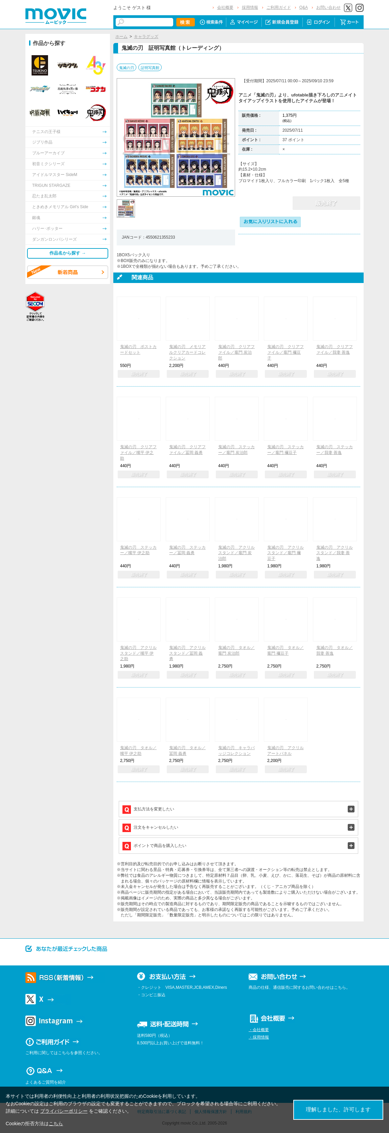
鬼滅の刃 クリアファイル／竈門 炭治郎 (236, 352)
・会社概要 (259, 1029)
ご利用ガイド (279, 7)
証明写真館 (150, 68)
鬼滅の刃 (126, 68)
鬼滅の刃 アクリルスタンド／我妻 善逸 (334, 553)
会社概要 (225, 7)
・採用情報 (259, 1037)
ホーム (121, 36)
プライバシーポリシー (64, 1111)
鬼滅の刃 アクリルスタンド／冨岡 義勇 (187, 653)
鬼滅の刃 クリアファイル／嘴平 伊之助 (138, 452)
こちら (56, 1123)
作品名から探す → (67, 253)
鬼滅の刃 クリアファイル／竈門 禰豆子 (285, 352)
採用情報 (250, 7)
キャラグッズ (146, 36)
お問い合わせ (328, 7)
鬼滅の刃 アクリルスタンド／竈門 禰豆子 (285, 553)
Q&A (303, 7)
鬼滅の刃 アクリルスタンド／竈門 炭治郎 (236, 553)
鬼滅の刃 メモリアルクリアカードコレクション (187, 352)
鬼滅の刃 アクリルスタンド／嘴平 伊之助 (138, 653)
